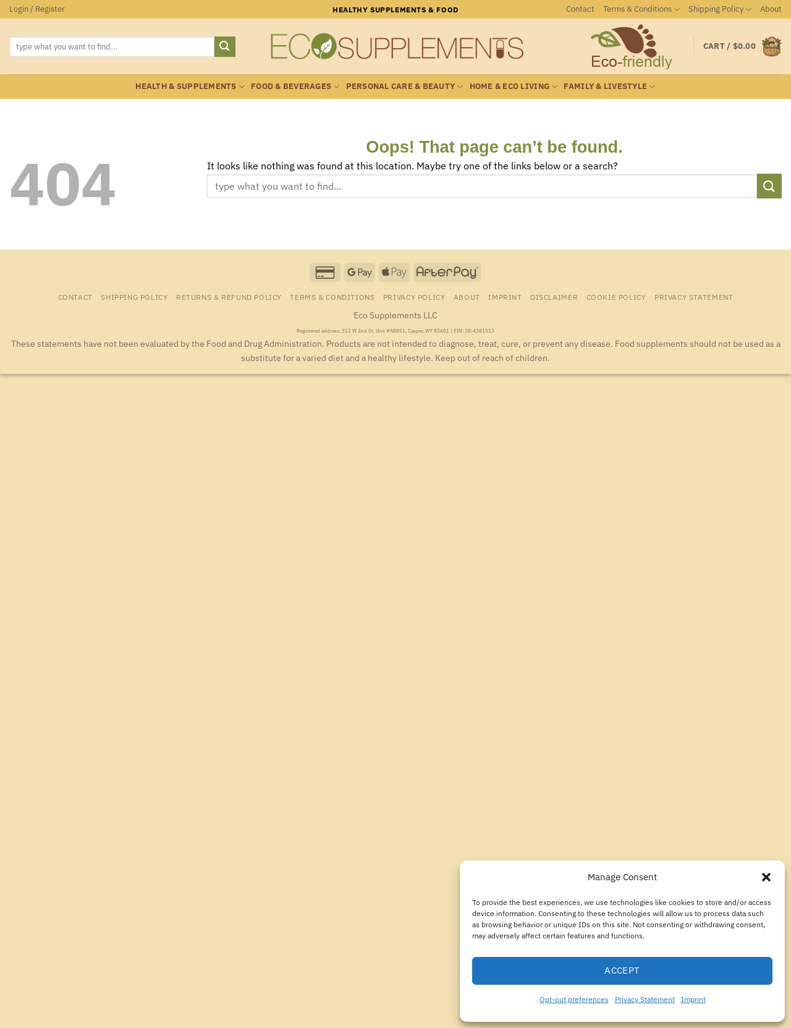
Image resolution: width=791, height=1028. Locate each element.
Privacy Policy (414, 297)
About (771, 9)
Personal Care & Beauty (404, 87)
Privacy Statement (645, 999)
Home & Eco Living (514, 87)
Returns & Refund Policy (229, 297)
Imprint (693, 999)
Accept (622, 970)
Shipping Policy (719, 9)
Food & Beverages (295, 87)
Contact (580, 9)
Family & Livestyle (609, 87)
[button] (766, 877)
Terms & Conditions (641, 9)
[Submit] (224, 46)
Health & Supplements (190, 87)
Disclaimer (554, 297)
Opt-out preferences (574, 999)
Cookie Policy (616, 297)
